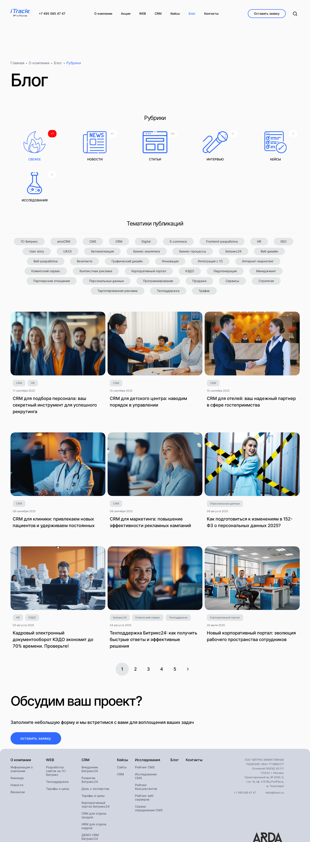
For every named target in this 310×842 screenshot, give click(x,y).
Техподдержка (57, 743)
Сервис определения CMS (149, 770)
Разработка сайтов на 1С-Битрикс (56, 732)
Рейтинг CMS (145, 729)
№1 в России (20, 15)
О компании (39, 65)
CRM (120, 736)
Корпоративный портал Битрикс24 (95, 766)
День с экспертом (95, 750)
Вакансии (18, 753)
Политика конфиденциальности (50, 831)
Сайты (122, 729)
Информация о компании (22, 730)
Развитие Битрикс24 (89, 741)
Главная (17, 65)
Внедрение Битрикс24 (89, 730)
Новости (17, 746)
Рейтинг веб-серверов (144, 759)
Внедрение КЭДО (94, 807)
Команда (17, 739)
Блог (58, 65)
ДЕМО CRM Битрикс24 (90, 798)
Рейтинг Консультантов (146, 748)
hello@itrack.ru (275, 754)
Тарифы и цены (57, 750)
